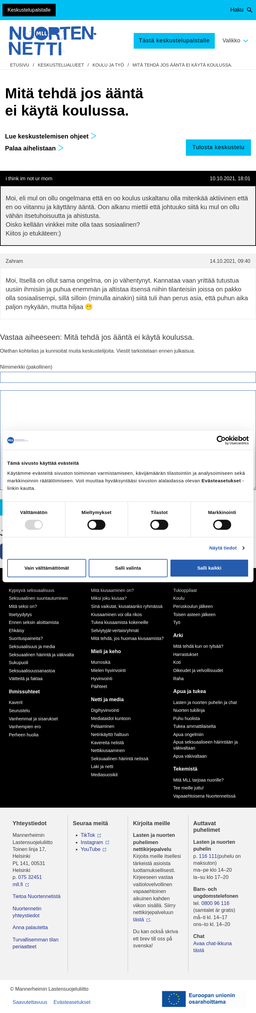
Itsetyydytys (20, 614)
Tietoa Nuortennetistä (36, 896)
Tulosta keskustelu (218, 147)
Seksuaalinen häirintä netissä (119, 758)
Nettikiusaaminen (108, 750)
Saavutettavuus (30, 1002)
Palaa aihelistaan (34, 148)
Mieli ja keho (106, 651)
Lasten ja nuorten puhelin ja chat (205, 702)
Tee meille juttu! (188, 787)
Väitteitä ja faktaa (25, 678)
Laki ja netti (102, 766)
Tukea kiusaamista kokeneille (119, 622)
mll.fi (18, 884)
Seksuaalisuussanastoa (32, 670)
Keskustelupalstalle (29, 10)
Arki (178, 635)
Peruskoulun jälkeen (193, 606)
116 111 (208, 856)
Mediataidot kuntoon (111, 718)
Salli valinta (128, 568)
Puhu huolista (186, 718)
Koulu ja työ (108, 65)
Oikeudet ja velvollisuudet (198, 670)
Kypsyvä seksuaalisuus (31, 590)
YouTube (91, 849)
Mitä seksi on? (23, 606)
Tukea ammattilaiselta (194, 726)
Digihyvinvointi (105, 710)
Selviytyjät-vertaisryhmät (115, 630)
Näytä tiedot (223, 547)
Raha (178, 678)
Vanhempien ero (25, 726)
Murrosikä (100, 662)
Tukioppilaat (185, 590)
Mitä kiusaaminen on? (112, 590)
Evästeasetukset (71, 1002)
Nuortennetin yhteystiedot (27, 912)
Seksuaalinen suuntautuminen (38, 598)
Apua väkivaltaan (190, 756)
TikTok (88, 835)
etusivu (19, 65)
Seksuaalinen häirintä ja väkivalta (41, 654)
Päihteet (99, 686)
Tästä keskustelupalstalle (174, 40)
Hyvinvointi (101, 678)
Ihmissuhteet (24, 691)
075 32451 (30, 877)
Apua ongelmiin (188, 734)
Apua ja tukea (189, 691)
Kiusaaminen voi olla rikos (116, 614)
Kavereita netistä (107, 742)
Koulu (179, 598)
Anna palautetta (30, 927)
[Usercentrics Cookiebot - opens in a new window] (221, 440)
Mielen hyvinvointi (108, 670)
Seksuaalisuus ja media (32, 646)
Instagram (92, 842)
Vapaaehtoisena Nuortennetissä (204, 796)
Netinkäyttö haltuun (110, 734)
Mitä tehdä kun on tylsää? (198, 646)
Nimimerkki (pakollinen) (26, 367)
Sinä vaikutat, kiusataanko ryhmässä (126, 606)
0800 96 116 (215, 903)
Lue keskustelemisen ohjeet (51, 136)
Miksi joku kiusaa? (109, 598)
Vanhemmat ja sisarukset (33, 718)
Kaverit (16, 702)
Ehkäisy (16, 630)
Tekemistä (185, 769)
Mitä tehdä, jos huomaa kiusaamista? (127, 638)
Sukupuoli (18, 662)
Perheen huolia (23, 734)
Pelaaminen (102, 726)
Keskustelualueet (61, 65)
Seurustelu (19, 710)
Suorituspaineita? (26, 638)
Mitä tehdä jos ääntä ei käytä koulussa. (182, 65)
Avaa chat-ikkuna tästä (212, 947)
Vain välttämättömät (47, 568)
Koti (177, 662)
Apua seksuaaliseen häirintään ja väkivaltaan (205, 745)
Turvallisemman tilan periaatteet (35, 943)
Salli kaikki (209, 568)
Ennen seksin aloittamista (34, 622)
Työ (177, 622)
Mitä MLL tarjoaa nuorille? (198, 780)
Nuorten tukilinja (189, 710)
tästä (138, 919)
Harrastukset (185, 654)
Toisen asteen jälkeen (194, 614)
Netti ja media (107, 699)
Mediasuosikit (104, 774)
